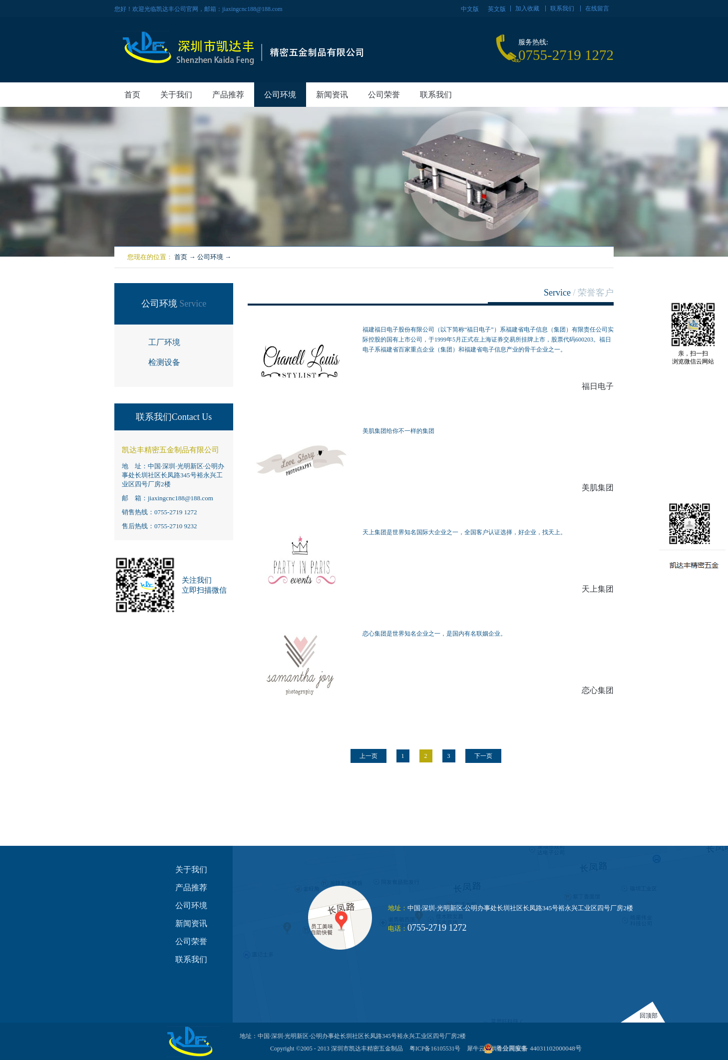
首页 (132, 94)
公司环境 (210, 257)
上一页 (368, 755)
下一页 (483, 755)
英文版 (497, 8)
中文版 (470, 8)
